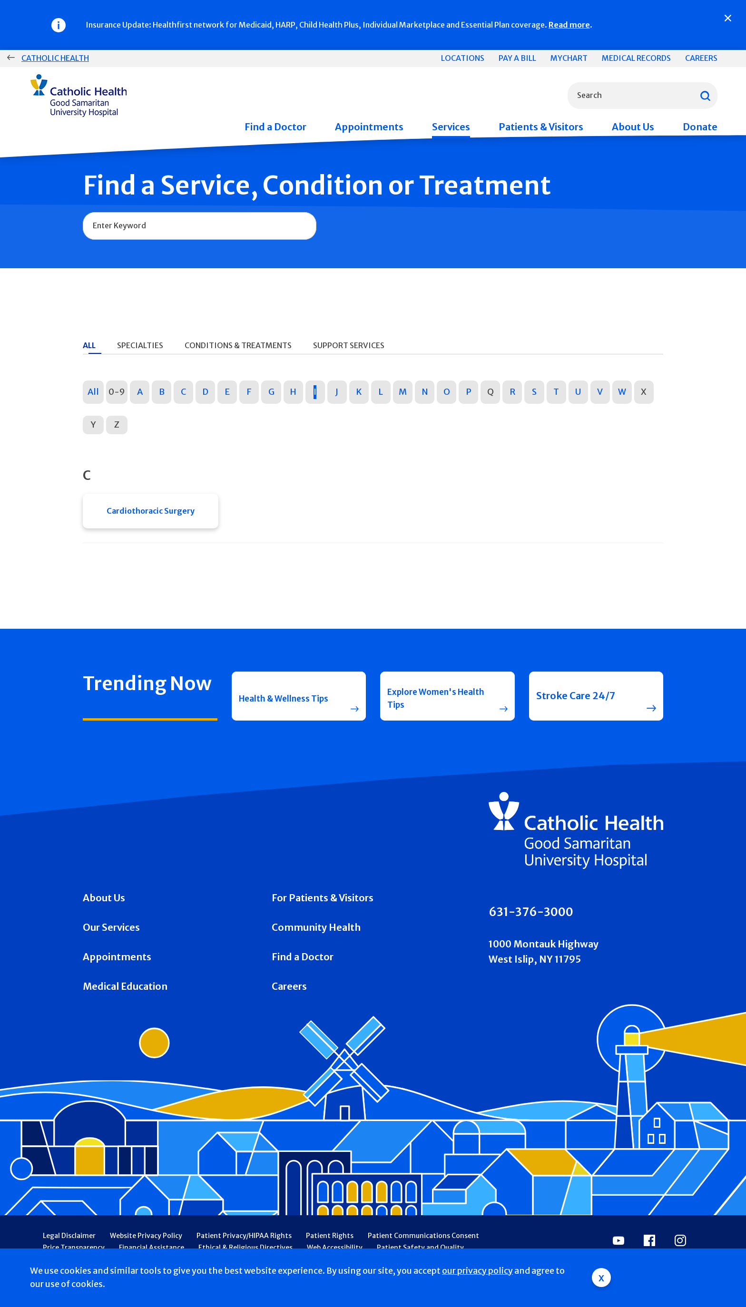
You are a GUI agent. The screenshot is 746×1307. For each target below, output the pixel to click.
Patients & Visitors (541, 127)
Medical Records (636, 58)
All (93, 391)
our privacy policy (477, 1270)
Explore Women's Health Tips (428, 706)
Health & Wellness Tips (281, 706)
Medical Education (125, 1002)
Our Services (111, 943)
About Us (633, 127)
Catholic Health (55, 58)
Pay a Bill (517, 58)
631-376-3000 (531, 928)
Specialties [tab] (140, 345)
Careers (701, 58)
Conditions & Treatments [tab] (238, 345)
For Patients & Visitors (322, 913)
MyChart (569, 58)
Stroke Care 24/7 (575, 706)
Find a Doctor (275, 127)
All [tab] (89, 345)
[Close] (728, 18)
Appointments (369, 127)
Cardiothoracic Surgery (151, 513)
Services (451, 127)
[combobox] (642, 95)
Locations (462, 58)
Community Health (316, 943)
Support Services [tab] (348, 345)
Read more (569, 24)
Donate (700, 127)
